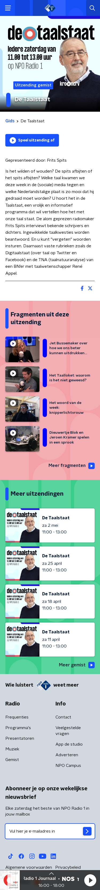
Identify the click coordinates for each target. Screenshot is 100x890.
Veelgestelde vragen (68, 731)
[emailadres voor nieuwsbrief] (50, 831)
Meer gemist (77, 665)
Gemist (12, 760)
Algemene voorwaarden (28, 867)
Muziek (12, 749)
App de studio (69, 744)
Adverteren (66, 755)
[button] (90, 880)
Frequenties (17, 717)
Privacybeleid (68, 867)
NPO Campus (68, 765)
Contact (63, 717)
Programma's (18, 728)
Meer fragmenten (72, 466)
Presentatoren (19, 738)
